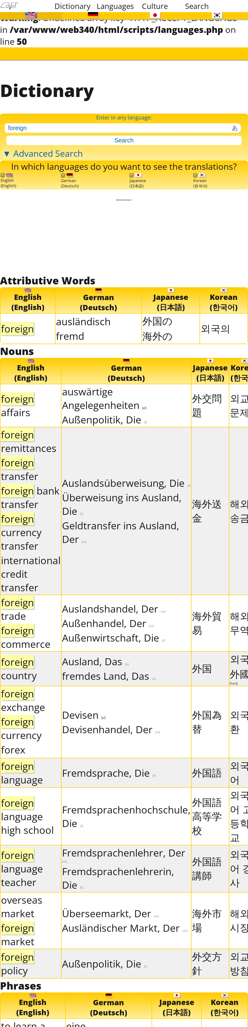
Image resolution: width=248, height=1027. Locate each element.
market (17, 932)
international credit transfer (31, 571)
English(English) (8, 179)
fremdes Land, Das (109, 673)
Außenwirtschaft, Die (113, 635)
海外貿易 (207, 620)
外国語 (207, 770)
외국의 (215, 326)
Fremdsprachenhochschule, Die (126, 813)
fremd (70, 333)
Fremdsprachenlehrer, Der (123, 852)
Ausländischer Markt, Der (124, 925)
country (19, 666)
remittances (28, 438)
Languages (115, 6)
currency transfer (21, 529)
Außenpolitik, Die (104, 417)
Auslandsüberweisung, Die (126, 480)
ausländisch (83, 319)
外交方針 (207, 961)
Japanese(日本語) (138, 179)
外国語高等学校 (207, 813)
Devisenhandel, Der (111, 726)
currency (21, 725)
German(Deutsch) (70, 179)
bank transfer (30, 494)
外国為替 (207, 719)
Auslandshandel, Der (114, 606)
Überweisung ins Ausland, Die (122, 501)
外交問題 (207, 402)
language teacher (22, 866)
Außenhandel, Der (108, 620)
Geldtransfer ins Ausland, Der (120, 529)
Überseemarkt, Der (110, 910)
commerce (25, 634)
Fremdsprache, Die (109, 770)
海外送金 (207, 508)
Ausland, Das (95, 659)
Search (197, 6)
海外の (157, 333)
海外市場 (207, 917)
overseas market (21, 903)
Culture (155, 6)
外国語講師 (207, 866)
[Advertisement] (124, 235)
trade (17, 606)
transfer (19, 466)
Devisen (84, 712)
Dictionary (72, 6)
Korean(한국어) (200, 179)
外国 (202, 666)
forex (13, 747)
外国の (157, 318)
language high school (27, 813)
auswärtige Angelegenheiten (104, 395)
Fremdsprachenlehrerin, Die (118, 875)
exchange (23, 697)
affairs (17, 402)
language (22, 770)
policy (17, 961)
